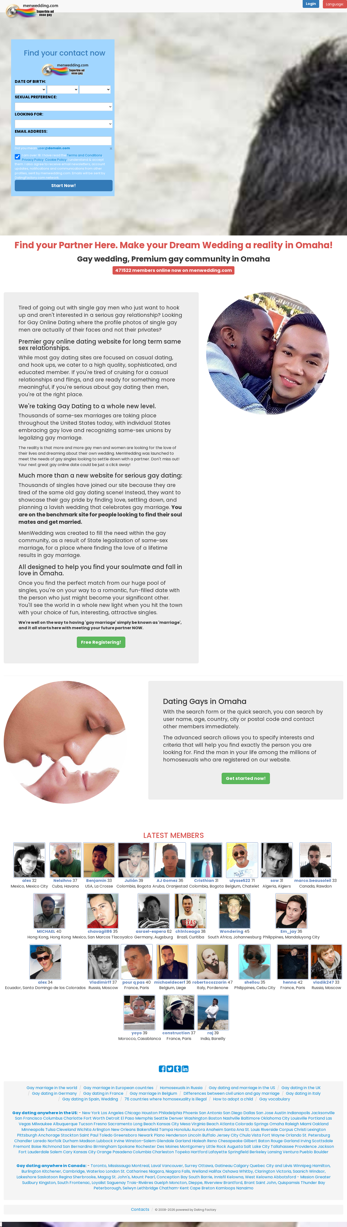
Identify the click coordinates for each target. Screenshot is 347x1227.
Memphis (144, 1118)
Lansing (274, 1152)
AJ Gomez (167, 880)
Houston (150, 1113)
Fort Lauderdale (33, 1152)
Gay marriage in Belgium (153, 1093)
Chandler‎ (23, 1141)
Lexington (316, 1129)
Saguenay (116, 1182)
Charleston (163, 1152)
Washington (195, 1118)
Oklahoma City (275, 1118)
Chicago (133, 1113)
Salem (56, 1152)
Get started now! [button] (246, 778)
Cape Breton (202, 1188)
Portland (316, 1118)
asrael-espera (151, 931)
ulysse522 (240, 880)
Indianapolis (298, 1113)
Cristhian (204, 880)
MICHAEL (46, 931)
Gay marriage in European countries (118, 1088)
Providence (306, 1146)
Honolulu (182, 1129)
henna (290, 982)
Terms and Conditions (84, 155)
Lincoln (194, 1135)
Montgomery (192, 1146)
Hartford (199, 1152)
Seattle (161, 1118)
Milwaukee (42, 1124)
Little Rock (216, 1146)
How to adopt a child (233, 1099)
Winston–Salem (140, 1141)
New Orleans (123, 1129)
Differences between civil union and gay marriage (231, 1093)
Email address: (31, 131)
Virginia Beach (205, 1124)
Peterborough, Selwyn (115, 1188)
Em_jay (289, 931)
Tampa (166, 1129)
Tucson (86, 1124)
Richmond (52, 1146)
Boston (215, 1118)
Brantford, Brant (239, 1182)
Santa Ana (234, 1129)
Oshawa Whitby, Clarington (248, 1171)
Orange (104, 1152)
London (113, 1171)
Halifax (215, 1171)
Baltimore (250, 1118)
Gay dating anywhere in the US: (45, 1113)
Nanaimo (244, 1188)
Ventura (290, 1152)
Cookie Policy (55, 160)
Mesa (185, 1124)
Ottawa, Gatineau (215, 1166)
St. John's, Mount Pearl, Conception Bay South (156, 1177)
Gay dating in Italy (303, 1093)
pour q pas (133, 982)
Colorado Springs (251, 1124)
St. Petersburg (316, 1135)
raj (210, 1033)
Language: (335, 4)
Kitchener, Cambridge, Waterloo (73, 1171)
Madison (87, 1141)
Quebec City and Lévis (271, 1166)
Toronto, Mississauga (111, 1166)
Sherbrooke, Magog (92, 1177)
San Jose (264, 1113)
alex (26, 880)
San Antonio (210, 1113)
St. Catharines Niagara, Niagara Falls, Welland (164, 1171)
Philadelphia (170, 1113)
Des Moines (168, 1146)
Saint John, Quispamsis (278, 1182)
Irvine (119, 1141)
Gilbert (250, 1141)
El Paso (127, 1118)
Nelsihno (62, 880)
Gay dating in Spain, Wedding (90, 1099)
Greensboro (125, 1135)
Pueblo (306, 1152)
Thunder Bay (313, 1182)
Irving (305, 1141)
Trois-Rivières (140, 1182)
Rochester (146, 1146)
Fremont (21, 1146)
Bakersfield (147, 1129)
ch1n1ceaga (187, 931)
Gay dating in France (103, 1093)
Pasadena (122, 1152)
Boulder (321, 1152)
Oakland (320, 1124)
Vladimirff (100, 982)
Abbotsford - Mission (294, 1177)
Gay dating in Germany (54, 1093)
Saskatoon (47, 1177)
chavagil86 (100, 931)
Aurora (198, 1129)
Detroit (113, 1118)
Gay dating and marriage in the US (242, 1088)
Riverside (269, 1129)
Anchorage (49, 1135)
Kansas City (168, 1124)
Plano (159, 1135)
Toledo (106, 1135)
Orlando (293, 1135)
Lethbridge (148, 1188)
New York (91, 1113)
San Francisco (28, 1118)
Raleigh (292, 1124)
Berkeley (257, 1152)
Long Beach (144, 1124)
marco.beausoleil (312, 880)
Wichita (84, 1129)
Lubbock (104, 1141)
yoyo (137, 1033)
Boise (36, 1146)
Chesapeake (230, 1141)
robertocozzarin (209, 982)
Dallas (249, 1113)
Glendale (165, 1141)
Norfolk (55, 1141)
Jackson (326, 1146)
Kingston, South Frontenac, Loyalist (72, 1182)
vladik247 (323, 982)
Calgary (241, 1166)
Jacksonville (323, 1113)
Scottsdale (322, 1141)
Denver (176, 1118)
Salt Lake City (257, 1146)
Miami (305, 1124)
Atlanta (227, 1124)
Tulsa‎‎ (50, 1129)
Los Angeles (112, 1113)
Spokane (127, 1146)
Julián (131, 880)
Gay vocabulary (274, 1099)
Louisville (299, 1118)
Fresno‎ (100, 1124)
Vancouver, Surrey (180, 1166)
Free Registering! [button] (101, 642)
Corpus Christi (292, 1129)
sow (274, 880)
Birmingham (105, 1146)
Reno (212, 1141)
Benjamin (96, 880)
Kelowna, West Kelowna (250, 1177)
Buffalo (209, 1135)
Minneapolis (32, 1129)
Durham (70, 1141)
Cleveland (66, 1129)
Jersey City (227, 1135)
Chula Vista (250, 1135)
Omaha (276, 1124)
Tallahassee (282, 1146)
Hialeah (199, 1141)
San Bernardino (77, 1146)
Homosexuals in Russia (181, 1088)
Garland (183, 1141)
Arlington (101, 1129)
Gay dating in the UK (301, 1088)
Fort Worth (94, 1118)
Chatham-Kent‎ (174, 1188)
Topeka (182, 1152)
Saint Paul (89, 1135)
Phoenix (190, 1113)
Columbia (142, 1152)
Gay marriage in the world (52, 1088)
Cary (67, 1152)
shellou (252, 982)
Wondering (231, 931)
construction (176, 1033)
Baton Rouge (270, 1141)
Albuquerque (65, 1124)
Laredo (40, 1141)
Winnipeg (302, 1166)
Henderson (176, 1135)
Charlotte (73, 1118)
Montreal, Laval (146, 1166)
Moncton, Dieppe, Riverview (195, 1182)
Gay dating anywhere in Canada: (51, 1166)
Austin (280, 1113)
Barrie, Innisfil (213, 1177)
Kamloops (226, 1188)
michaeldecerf (169, 982)
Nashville (231, 1118)
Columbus (53, 1118)
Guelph (161, 1182)
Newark (145, 1135)
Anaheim (214, 1129)
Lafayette (217, 1152)
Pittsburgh (27, 1135)
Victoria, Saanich (292, 1171)
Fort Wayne (273, 1135)
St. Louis (252, 1129)
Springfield (238, 1152)
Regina (66, 1177)
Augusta (235, 1146)
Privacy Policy (33, 160)
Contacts (140, 1209)
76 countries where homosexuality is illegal (165, 1099)
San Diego (232, 1113)
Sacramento (120, 1124)
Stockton (70, 1135)
